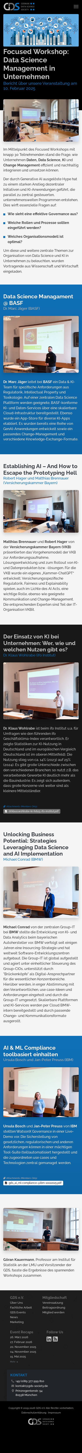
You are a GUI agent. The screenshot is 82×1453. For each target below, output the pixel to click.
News (14, 1317)
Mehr (14, 1361)
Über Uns (16, 1302)
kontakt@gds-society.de (32, 1386)
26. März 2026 (19, 1337)
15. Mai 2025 (18, 1356)
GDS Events (18, 1312)
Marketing (17, 1322)
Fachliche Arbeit (21, 1307)
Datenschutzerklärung (33, 1412)
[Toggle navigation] (76, 6)
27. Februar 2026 (21, 1342)
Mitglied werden (53, 1312)
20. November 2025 (23, 1346)
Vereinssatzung (52, 1302)
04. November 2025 (23, 1351)
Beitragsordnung (53, 1307)
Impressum (54, 1412)
